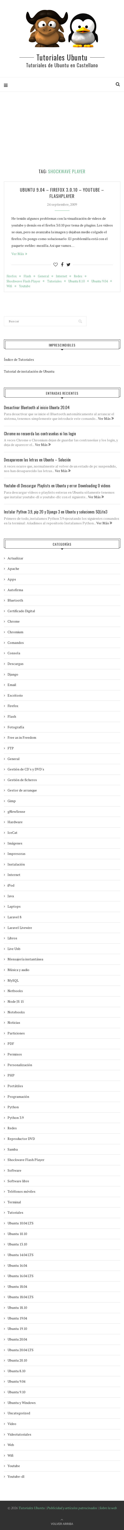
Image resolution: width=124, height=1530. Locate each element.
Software (14, 1170)
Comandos (16, 642)
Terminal (14, 1202)
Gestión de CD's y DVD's (26, 769)
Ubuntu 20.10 (17, 1360)
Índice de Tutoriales (19, 359)
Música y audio (18, 969)
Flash (27, 276)
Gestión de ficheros (22, 779)
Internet (61, 276)
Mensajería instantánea (25, 959)
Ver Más (19, 253)
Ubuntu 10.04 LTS (20, 1223)
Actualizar (15, 558)
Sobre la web (108, 1508)
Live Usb (14, 948)
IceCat (12, 832)
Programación (18, 1096)
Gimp (12, 801)
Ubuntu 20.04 (17, 1339)
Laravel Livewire (20, 927)
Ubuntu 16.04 (17, 1265)
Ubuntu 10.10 (17, 1233)
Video (12, 1423)
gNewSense (16, 811)
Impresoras (16, 853)
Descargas (16, 663)
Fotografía (16, 727)
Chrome (14, 621)
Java (11, 896)
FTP (11, 748)
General (43, 276)
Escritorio (15, 695)
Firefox (12, 276)
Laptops (14, 906)
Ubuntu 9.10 (16, 1392)
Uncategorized (19, 1413)
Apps (12, 579)
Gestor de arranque (22, 790)
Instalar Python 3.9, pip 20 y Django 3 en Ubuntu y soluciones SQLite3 (55, 511)
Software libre (18, 1181)
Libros (12, 938)
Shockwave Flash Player (23, 281)
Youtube (24, 286)
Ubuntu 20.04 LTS (20, 1350)
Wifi (9, 286)
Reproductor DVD (21, 1138)
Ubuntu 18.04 (17, 1286)
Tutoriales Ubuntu (62, 57)
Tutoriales (54, 281)
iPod (11, 885)
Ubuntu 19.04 (17, 1318)
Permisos (15, 1054)
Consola (14, 653)
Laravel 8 (14, 917)
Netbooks (15, 990)
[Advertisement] (64, 130)
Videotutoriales (19, 1434)
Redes (78, 276)
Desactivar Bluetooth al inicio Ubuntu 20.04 (37, 407)
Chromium (15, 632)
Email (12, 684)
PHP (11, 1075)
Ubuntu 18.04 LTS (20, 1297)
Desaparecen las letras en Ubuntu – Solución (37, 459)
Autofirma (15, 590)
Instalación (16, 864)
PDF (11, 1043)
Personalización (20, 1065)
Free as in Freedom (22, 737)
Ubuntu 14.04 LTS (20, 1254)
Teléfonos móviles (21, 1191)
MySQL (13, 980)
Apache (13, 568)
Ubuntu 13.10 (17, 1244)
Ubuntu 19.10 (17, 1328)
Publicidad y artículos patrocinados (72, 1508)
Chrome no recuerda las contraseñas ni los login (40, 433)
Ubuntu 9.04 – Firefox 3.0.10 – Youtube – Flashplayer (62, 193)
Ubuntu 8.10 (76, 281)
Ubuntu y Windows (22, 1402)
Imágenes (15, 843)
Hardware (15, 822)
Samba (13, 1149)
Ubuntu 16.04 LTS (20, 1276)
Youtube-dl (16, 1476)
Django (13, 674)
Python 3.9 (16, 1117)
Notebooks (16, 1012)
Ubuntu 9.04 (99, 281)
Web (11, 1444)
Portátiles (15, 1086)
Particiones (16, 1033)
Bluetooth (15, 600)
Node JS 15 (16, 1001)
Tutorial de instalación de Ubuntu (29, 371)
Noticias (14, 1022)
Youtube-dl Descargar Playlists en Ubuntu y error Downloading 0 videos (57, 485)
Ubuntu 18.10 (17, 1307)
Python (13, 1107)
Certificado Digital (21, 611)
